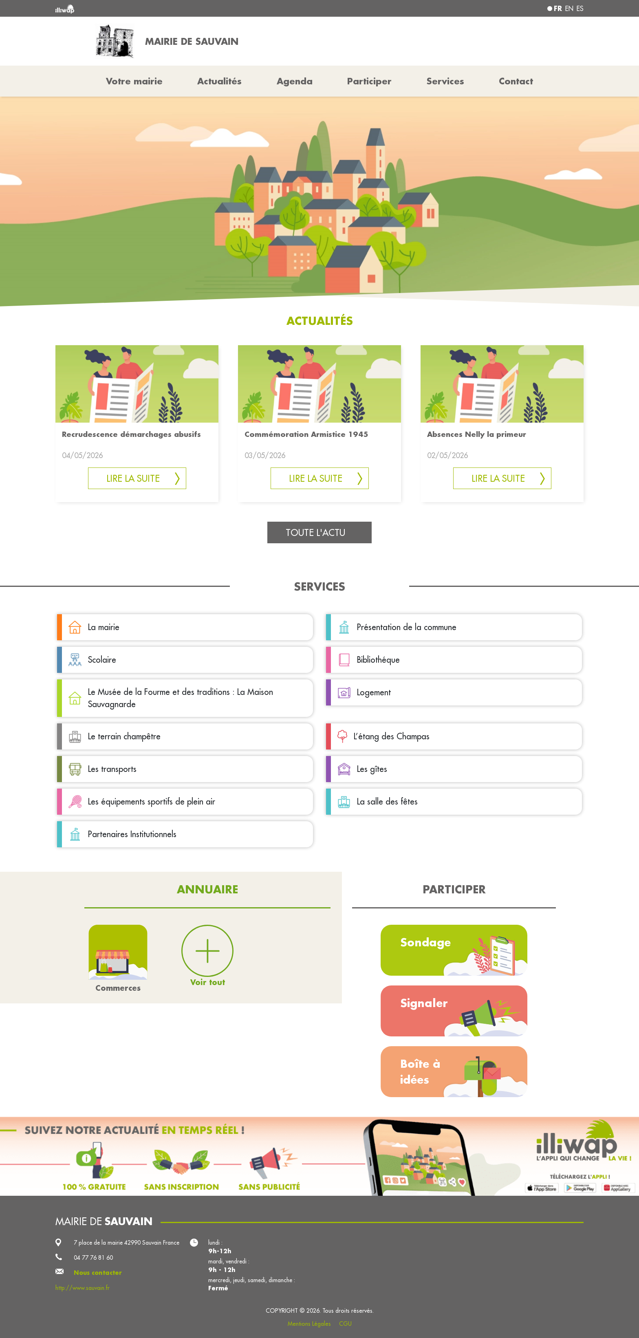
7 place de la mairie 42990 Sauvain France (126, 1242)
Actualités (219, 81)
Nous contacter (98, 1272)
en (569, 8)
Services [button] (445, 81)
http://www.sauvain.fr (82, 1288)
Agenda (295, 81)
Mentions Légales (309, 1323)
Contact (516, 81)
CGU (345, 1323)
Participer (369, 81)
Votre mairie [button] (134, 81)
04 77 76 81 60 (93, 1257)
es (580, 8)
